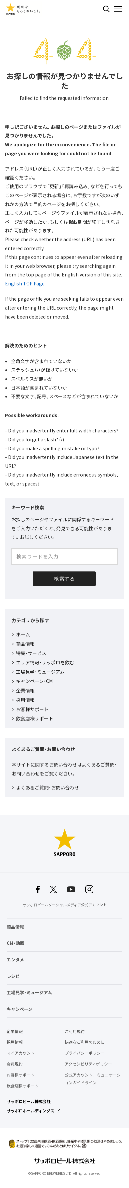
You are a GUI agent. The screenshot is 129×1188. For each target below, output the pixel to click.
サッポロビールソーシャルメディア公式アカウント (65, 905)
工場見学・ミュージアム (40, 672)
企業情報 (25, 691)
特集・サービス (31, 653)
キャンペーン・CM (34, 681)
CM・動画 (15, 943)
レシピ (13, 976)
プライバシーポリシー (85, 1053)
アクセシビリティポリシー (88, 1064)
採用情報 (25, 700)
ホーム (23, 634)
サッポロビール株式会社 (29, 1101)
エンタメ (15, 959)
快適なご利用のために (85, 1042)
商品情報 (25, 644)
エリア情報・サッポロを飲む (45, 662)
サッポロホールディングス (30, 1111)
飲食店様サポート (34, 718)
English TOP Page (25, 283)
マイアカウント (21, 1053)
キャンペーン (19, 1009)
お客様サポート (32, 709)
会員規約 (15, 1064)
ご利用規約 (75, 1031)
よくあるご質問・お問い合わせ (47, 787)
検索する (106, 9)
